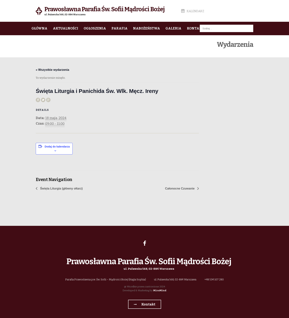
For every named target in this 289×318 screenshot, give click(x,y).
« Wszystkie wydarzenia (52, 69)
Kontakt (195, 28)
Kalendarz (192, 11)
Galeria (173, 28)
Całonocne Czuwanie (180, 188)
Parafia (120, 28)
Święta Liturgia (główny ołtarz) (61, 188)
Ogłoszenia (95, 28)
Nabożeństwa (146, 28)
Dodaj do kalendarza (57, 146)
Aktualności (65, 28)
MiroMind (159, 290)
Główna (39, 28)
